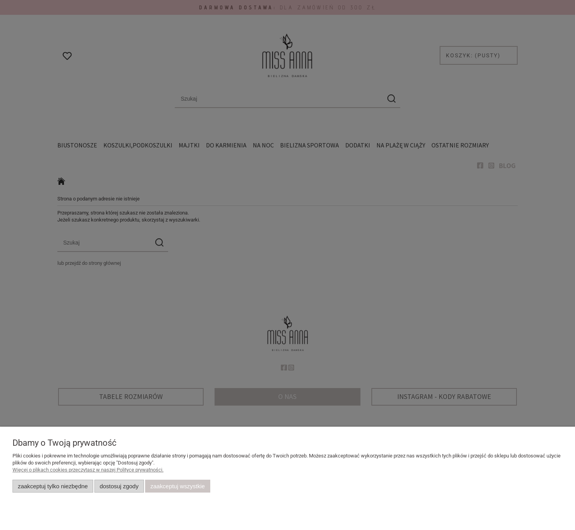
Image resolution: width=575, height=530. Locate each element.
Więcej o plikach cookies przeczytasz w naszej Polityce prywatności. (87, 470)
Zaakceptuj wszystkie (178, 486)
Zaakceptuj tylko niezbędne (53, 486)
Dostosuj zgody (118, 486)
